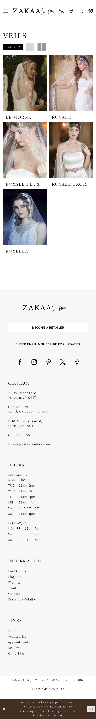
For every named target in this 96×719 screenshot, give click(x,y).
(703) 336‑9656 (19, 435)
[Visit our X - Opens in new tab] (63, 362)
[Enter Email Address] (48, 344)
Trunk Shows (18, 588)
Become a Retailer (48, 327)
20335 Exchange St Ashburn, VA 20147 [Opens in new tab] (22, 395)
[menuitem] (6, 11)
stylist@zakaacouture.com (28, 411)
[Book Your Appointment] (90, 11)
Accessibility (75, 680)
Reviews (14, 647)
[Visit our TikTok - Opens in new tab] (76, 362)
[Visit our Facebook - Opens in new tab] (20, 362)
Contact (14, 593)
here (61, 716)
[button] (6, 11)
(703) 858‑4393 (19, 407)
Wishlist (14, 582)
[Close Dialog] (4, 709)
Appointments (19, 642)
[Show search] (81, 11)
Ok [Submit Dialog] (91, 709)
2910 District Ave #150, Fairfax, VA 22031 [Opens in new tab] (25, 423)
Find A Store (17, 571)
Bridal (13, 631)
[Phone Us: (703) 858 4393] (61, 11)
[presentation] (25, 83)
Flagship (14, 577)
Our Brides (16, 653)
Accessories (17, 636)
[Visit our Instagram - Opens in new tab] (34, 362)
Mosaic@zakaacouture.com (29, 444)
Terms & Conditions (48, 680)
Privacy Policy (21, 680)
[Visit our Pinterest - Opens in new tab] (48, 362)
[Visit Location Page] (71, 11)
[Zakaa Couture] (34, 11)
